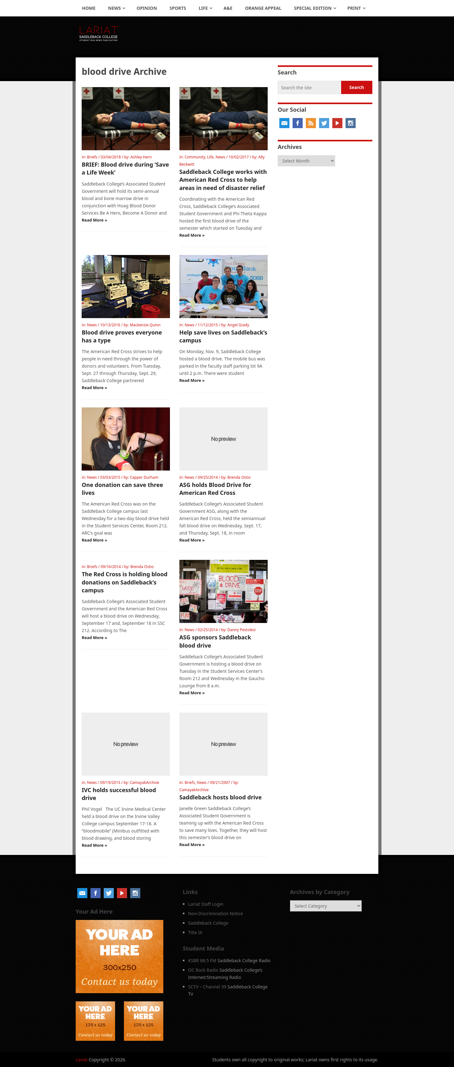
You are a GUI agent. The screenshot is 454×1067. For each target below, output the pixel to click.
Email (284, 123)
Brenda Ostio (239, 477)
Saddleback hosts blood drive (220, 797)
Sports (178, 8)
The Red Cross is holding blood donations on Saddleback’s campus (124, 582)
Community (194, 157)
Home (89, 8)
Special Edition (313, 8)
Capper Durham (144, 477)
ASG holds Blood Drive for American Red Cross (215, 488)
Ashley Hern (141, 157)
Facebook (298, 123)
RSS (311, 123)
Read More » (94, 220)
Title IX (195, 932)
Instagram (351, 123)
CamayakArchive (144, 782)
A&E (228, 8)
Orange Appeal (263, 8)
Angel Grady (238, 325)
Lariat (82, 1060)
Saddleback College (208, 923)
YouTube (337, 123)
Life (203, 8)
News (114, 8)
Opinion (147, 8)
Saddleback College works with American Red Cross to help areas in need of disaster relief (223, 179)
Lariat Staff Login (206, 904)
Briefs (92, 157)
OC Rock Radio (203, 970)
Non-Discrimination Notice (215, 913)
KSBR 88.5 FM (202, 960)
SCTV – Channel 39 (207, 987)
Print (354, 8)
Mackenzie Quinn (145, 325)
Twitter (324, 123)
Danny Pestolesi (241, 629)
